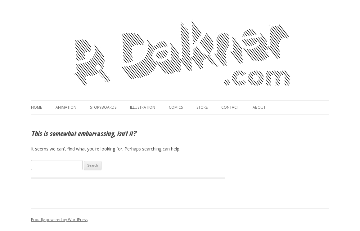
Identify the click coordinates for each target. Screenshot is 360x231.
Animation (66, 107)
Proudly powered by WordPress (59, 219)
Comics (176, 107)
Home (36, 107)
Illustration (142, 107)
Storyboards (103, 107)
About (259, 107)
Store (202, 107)
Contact (230, 107)
